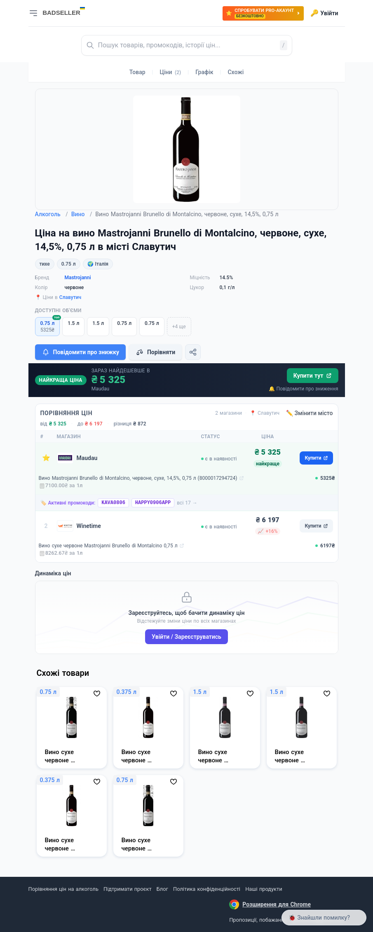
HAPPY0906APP (153, 503)
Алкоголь (51, 214)
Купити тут (312, 375)
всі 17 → (187, 503)
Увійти (324, 13)
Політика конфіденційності (206, 889)
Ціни (170, 72)
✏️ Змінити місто (309, 413)
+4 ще (179, 326)
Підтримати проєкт (127, 889)
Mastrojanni (78, 277)
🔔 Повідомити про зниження (303, 389)
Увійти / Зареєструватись (186, 636)
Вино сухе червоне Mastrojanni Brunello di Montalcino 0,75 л (108, 546)
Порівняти (155, 352)
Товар (137, 72)
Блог (162, 889)
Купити (316, 458)
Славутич (70, 297)
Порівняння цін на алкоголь (63, 889)
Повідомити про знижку (80, 352)
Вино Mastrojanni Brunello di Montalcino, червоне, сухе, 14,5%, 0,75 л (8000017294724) (138, 478)
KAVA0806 (113, 503)
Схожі (236, 72)
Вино (81, 214)
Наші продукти (263, 889)
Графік (204, 72)
